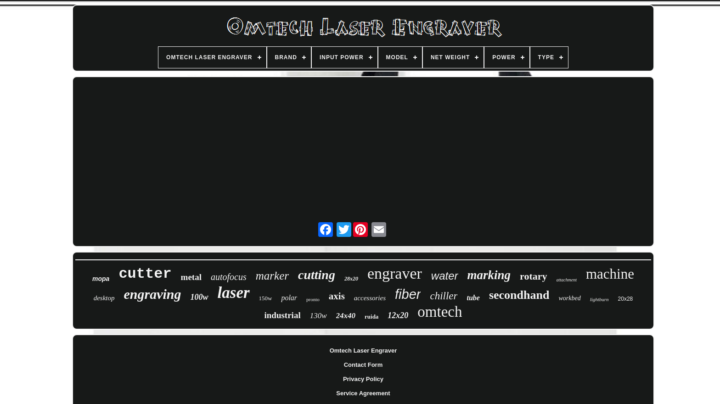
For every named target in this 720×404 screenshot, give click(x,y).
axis (337, 296)
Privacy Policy (363, 379)
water (444, 275)
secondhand (519, 295)
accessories (370, 298)
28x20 (351, 278)
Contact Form (363, 364)
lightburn (599, 299)
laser (234, 293)
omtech (439, 311)
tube (473, 298)
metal (191, 277)
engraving (152, 294)
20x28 (625, 299)
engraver (394, 273)
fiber (408, 294)
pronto (313, 299)
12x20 (398, 315)
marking (489, 275)
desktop (104, 298)
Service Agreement (363, 393)
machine (610, 274)
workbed (569, 298)
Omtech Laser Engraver (363, 350)
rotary (533, 276)
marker (272, 275)
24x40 (346, 315)
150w (265, 298)
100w (199, 297)
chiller (443, 296)
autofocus (229, 277)
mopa (100, 278)
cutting (316, 275)
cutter (144, 273)
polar (289, 298)
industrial (282, 315)
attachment (567, 279)
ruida (371, 316)
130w (318, 315)
